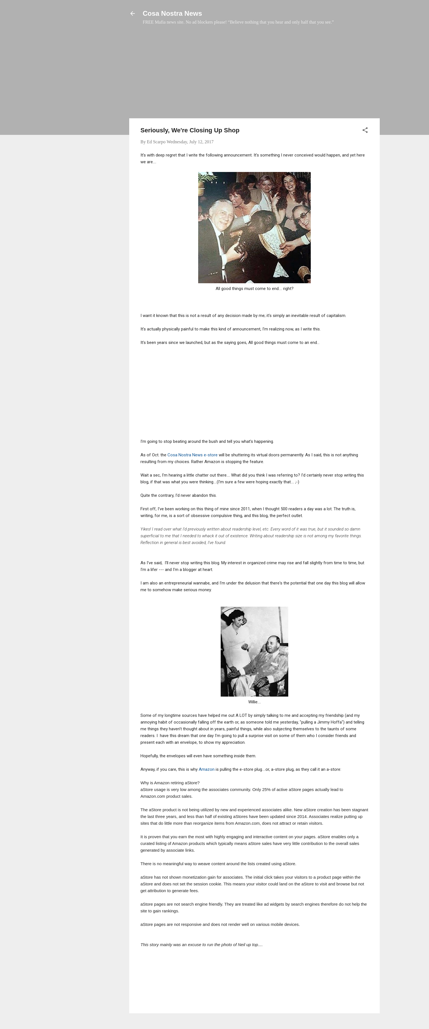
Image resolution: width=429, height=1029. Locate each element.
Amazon (206, 769)
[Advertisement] (254, 74)
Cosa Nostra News (172, 13)
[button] (365, 131)
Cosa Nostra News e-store (193, 454)
